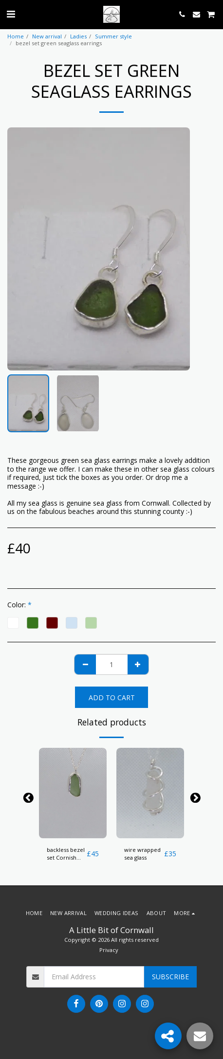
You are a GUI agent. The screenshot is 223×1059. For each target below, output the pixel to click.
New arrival (47, 36)
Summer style (113, 36)
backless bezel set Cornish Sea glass (66, 854)
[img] (73, 793)
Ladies (78, 36)
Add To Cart (112, 697)
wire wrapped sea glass (142, 854)
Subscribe (170, 976)
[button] (10, 14)
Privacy (108, 949)
